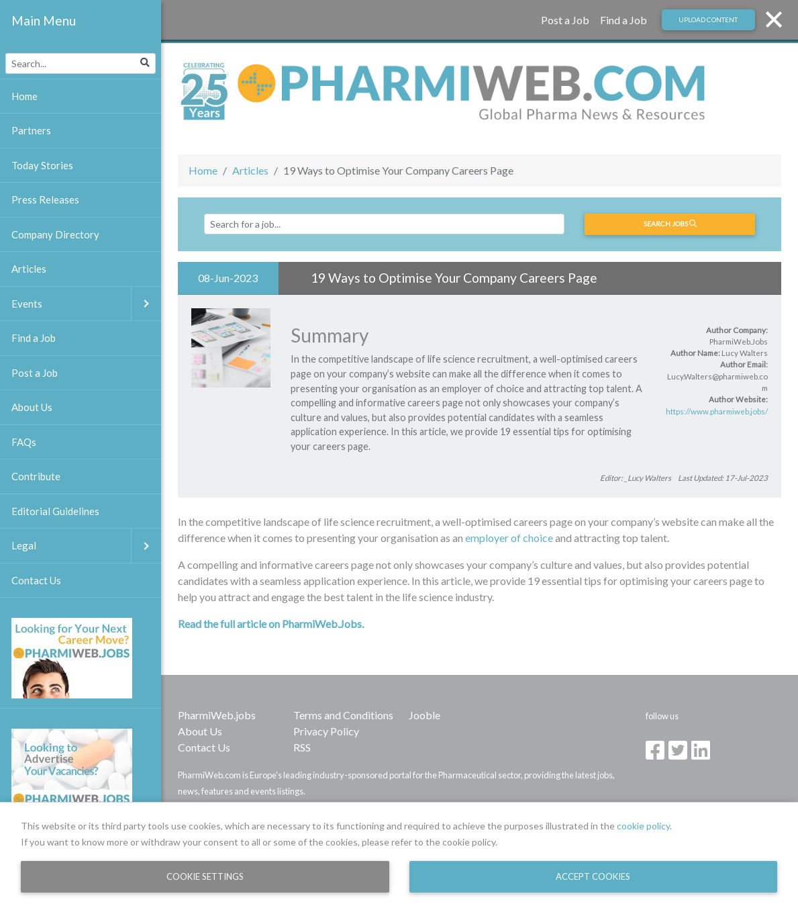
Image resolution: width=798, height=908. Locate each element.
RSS (302, 747)
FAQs (23, 442)
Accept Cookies (593, 876)
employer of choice (508, 537)
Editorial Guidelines (55, 511)
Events (86, 304)
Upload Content (708, 19)
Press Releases (45, 199)
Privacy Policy (326, 731)
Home (203, 170)
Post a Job (565, 19)
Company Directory (55, 234)
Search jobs (670, 224)
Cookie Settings (205, 876)
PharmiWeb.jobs (217, 715)
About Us (200, 731)
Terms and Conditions (343, 715)
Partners (31, 130)
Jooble (424, 715)
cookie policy (643, 825)
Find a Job (623, 19)
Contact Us (204, 747)
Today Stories (42, 165)
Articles (250, 170)
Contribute (35, 476)
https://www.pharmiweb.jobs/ (717, 411)
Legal (86, 546)
